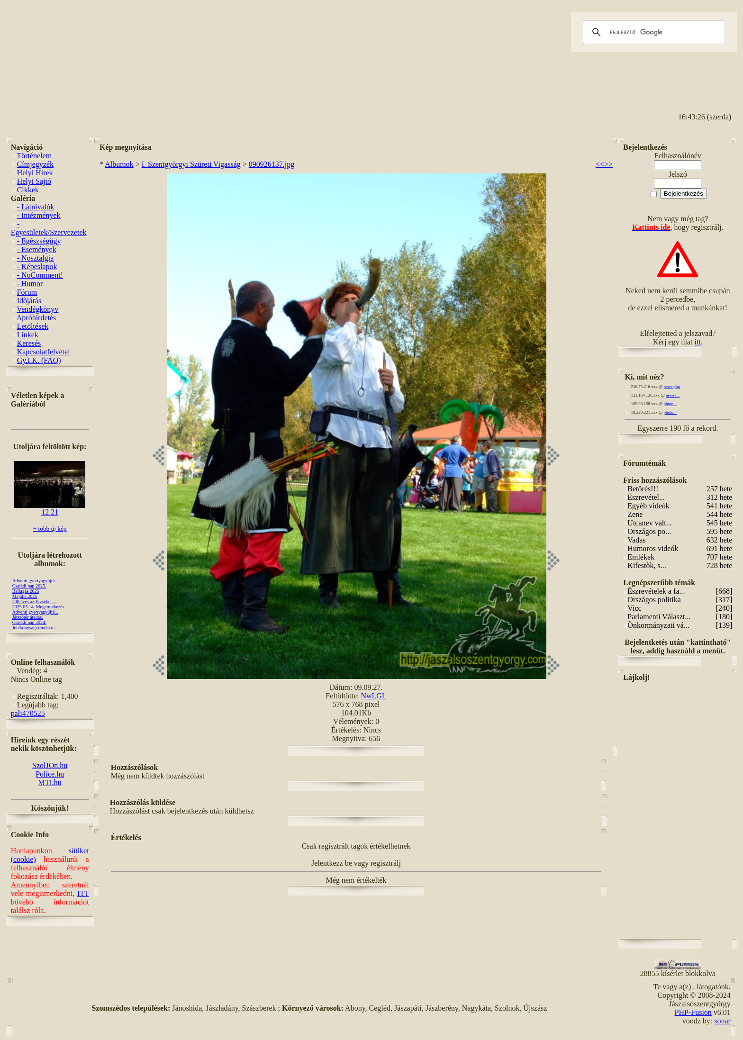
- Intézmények (39, 215)
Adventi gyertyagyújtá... (35, 580)
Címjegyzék (35, 164)
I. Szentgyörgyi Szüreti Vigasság (191, 164)
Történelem (34, 156)
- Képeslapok (37, 266)
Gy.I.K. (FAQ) (39, 360)
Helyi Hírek (35, 173)
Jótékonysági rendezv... (34, 627)
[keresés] (652, 32)
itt (697, 342)
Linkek (27, 335)
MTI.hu (49, 782)
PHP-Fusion (693, 1012)
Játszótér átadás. (27, 617)
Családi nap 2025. (29, 585)
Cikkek (28, 190)
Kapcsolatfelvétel (43, 352)
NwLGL (373, 696)
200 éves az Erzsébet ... (34, 601)
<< (600, 164)
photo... (670, 403)
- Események (36, 249)
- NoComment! (40, 275)
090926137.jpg (271, 164)
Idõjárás (29, 301)
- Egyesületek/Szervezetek (49, 228)
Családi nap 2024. (29, 622)
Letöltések (33, 326)
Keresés (29, 343)
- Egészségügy (39, 241)
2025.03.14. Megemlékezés (38, 606)
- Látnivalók (35, 207)
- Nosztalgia (35, 258)
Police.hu (50, 774)
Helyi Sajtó (34, 181)
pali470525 (28, 713)
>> (608, 164)
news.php (672, 386)
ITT (83, 893)
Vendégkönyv (37, 309)
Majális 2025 (24, 596)
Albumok (119, 164)
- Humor (30, 284)
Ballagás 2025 (25, 591)
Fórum (27, 292)
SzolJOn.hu (49, 765)
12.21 (49, 508)
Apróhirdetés (36, 318)
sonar (722, 1021)
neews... (673, 395)
